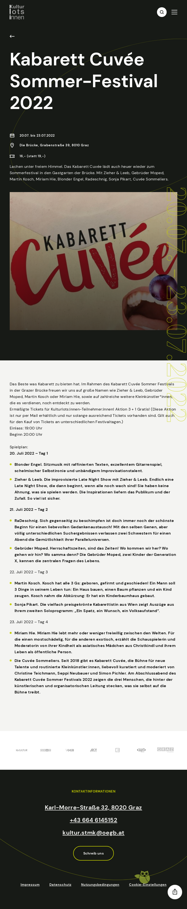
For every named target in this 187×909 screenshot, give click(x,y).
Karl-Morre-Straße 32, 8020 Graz (93, 807)
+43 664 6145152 (93, 820)
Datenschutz (60, 885)
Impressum (30, 885)
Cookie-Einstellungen (148, 885)
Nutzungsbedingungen (100, 885)
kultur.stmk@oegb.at (93, 832)
